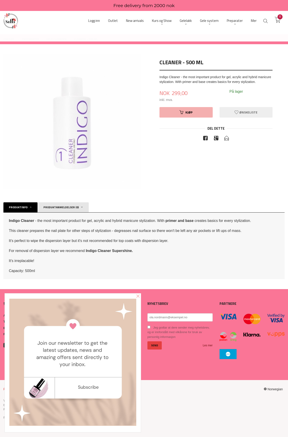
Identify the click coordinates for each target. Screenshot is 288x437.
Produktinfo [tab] (18, 207)
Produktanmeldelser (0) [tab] (61, 207)
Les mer (207, 345)
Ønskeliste (246, 112)
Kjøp (185, 112)
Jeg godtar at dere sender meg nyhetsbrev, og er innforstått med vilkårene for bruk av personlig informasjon (178, 332)
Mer (254, 20)
